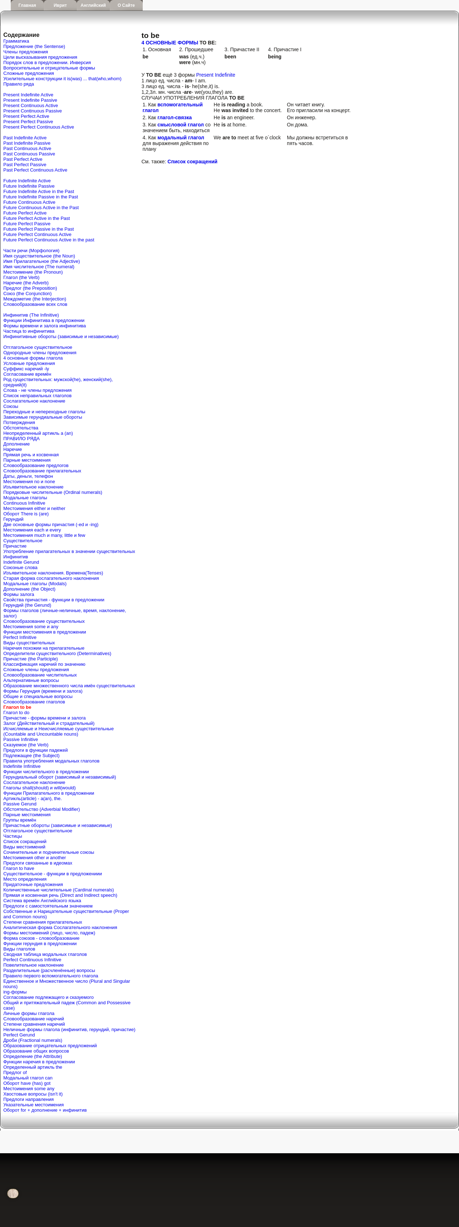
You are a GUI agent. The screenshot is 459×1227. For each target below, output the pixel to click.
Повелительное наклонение (33, 965)
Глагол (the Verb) (21, 277)
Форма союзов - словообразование (41, 938)
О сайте (126, 5)
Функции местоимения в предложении (44, 632)
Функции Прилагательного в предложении (48, 793)
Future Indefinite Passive (29, 186)
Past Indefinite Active (25, 137)
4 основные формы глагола (33, 358)
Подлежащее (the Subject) (31, 755)
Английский (93, 5)
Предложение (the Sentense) (34, 46)
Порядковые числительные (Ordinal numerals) (52, 492)
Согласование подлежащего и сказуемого (48, 997)
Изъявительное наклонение (33, 487)
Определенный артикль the (32, 1067)
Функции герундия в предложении (40, 943)
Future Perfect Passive (27, 223)
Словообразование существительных (44, 621)
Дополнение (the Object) (29, 589)
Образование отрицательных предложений (50, 1045)
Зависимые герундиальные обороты (42, 417)
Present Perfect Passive (28, 121)
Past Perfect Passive (24, 164)
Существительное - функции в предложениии (52, 873)
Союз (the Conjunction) (27, 293)
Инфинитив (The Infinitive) (31, 315)
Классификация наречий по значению (44, 664)
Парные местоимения (27, 460)
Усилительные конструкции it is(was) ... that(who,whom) (62, 78)
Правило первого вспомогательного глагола (50, 975)
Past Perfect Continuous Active (35, 170)
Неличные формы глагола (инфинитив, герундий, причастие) (69, 1029)
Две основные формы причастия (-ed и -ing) (50, 524)
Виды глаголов (19, 949)
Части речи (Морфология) (31, 250)
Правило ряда (18, 84)
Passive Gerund (20, 804)
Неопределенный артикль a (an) (38, 433)
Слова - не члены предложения (37, 390)
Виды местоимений (24, 847)
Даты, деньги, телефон (28, 476)
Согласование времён (27, 374)
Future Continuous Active (29, 202)
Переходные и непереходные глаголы (44, 411)
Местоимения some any (29, 1088)
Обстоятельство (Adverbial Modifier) (41, 809)
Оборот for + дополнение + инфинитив (45, 1110)
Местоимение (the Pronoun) (33, 272)
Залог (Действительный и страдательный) (48, 723)
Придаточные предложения (33, 884)
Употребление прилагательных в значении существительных (69, 551)
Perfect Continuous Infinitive (32, 959)
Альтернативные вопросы (31, 680)
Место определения (24, 879)
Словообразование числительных (40, 675)
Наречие (12, 449)
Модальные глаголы (25, 497)
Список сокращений (24, 841)
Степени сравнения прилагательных (42, 922)
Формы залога (18, 594)
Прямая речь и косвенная (31, 454)
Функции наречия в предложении (39, 1061)
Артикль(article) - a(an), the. (32, 798)
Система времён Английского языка (42, 900)
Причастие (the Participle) (30, 658)
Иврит (60, 5)
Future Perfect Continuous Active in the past (48, 239)
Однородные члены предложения (39, 352)
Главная (27, 5)
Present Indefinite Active (28, 94)
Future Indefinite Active (27, 180)
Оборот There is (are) (26, 513)
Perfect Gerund (19, 1035)
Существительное (22, 540)
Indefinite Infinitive (22, 766)
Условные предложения (29, 363)
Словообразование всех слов (35, 304)
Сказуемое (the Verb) (25, 744)
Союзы (10, 406)
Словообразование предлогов (35, 465)
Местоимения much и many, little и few (44, 535)
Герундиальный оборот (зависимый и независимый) (59, 777)
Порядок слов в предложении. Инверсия (47, 62)
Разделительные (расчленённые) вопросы (49, 970)
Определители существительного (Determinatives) (57, 653)
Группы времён (19, 820)
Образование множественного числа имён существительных (69, 685)
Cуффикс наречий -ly (26, 368)
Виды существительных (29, 642)
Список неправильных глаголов (37, 395)
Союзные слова (20, 567)
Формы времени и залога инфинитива (44, 325)
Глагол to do (16, 712)
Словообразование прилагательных (42, 470)
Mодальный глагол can (27, 1078)
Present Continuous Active (30, 105)
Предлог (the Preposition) (30, 288)
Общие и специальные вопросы (37, 696)
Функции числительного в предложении (46, 771)
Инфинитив (15, 556)
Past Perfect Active (22, 159)
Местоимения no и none (29, 481)
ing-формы (15, 992)
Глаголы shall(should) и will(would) (39, 787)
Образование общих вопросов (36, 1051)
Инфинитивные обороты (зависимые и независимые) (61, 336)
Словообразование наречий (33, 1018)
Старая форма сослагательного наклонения (51, 578)
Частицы (12, 836)
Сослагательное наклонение (34, 401)
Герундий (13, 519)
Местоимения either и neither (34, 508)
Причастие (15, 546)
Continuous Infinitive (24, 503)
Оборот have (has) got (27, 1083)
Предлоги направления (28, 1099)
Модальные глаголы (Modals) (34, 583)
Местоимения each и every (32, 530)
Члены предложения (25, 51)
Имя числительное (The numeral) (38, 266)
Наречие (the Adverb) (25, 282)
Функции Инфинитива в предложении (43, 320)
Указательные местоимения (33, 1104)
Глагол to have (18, 868)
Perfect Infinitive (20, 637)
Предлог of (15, 1072)
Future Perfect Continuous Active (37, 234)
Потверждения (19, 422)
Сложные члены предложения (36, 669)
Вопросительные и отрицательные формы (49, 68)
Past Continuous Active (27, 148)
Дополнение (16, 444)
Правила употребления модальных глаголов (51, 761)
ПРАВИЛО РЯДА (21, 438)
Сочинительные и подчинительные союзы (48, 852)
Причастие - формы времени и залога (44, 718)
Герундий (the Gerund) (27, 605)
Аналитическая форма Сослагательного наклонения (60, 927)
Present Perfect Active (26, 116)
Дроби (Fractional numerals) (32, 1040)
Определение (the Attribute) (32, 1056)
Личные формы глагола (28, 1013)
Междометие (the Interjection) (34, 299)
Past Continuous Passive (29, 154)
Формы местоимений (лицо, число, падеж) (49, 932)
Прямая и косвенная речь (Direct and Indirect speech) (60, 895)
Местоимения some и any (30, 626)
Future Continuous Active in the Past (41, 207)
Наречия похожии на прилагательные (43, 648)
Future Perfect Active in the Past (36, 218)
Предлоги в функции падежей (35, 750)
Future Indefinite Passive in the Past (40, 196)
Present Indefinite (215, 75)
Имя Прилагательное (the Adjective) (41, 261)
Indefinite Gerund (21, 562)
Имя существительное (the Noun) (39, 256)
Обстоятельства (20, 427)
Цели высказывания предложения (40, 57)
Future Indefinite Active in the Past (38, 191)
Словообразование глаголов (34, 701)
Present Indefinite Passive (30, 100)
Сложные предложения (28, 73)
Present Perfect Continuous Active (38, 127)
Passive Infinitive (20, 739)
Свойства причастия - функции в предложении (53, 599)
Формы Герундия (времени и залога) (42, 691)
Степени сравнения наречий (34, 1024)
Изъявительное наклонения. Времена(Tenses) (53, 573)
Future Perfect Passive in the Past (38, 229)
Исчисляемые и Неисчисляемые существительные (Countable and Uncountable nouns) (58, 731)
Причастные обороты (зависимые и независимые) (57, 825)
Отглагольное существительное (37, 347)
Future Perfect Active (25, 213)
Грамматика (16, 41)
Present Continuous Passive (32, 111)
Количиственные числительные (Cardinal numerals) (58, 889)
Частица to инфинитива (28, 331)
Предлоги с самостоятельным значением (48, 906)
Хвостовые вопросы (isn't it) (33, 1094)
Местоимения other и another (34, 857)
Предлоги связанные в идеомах (37, 863)
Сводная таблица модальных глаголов (45, 954)
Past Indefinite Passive (27, 143)
